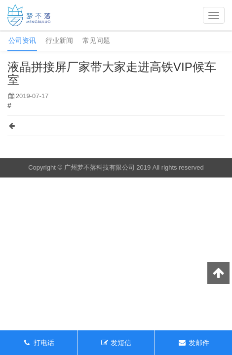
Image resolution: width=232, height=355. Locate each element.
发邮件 (193, 343)
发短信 (116, 343)
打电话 (38, 343)
